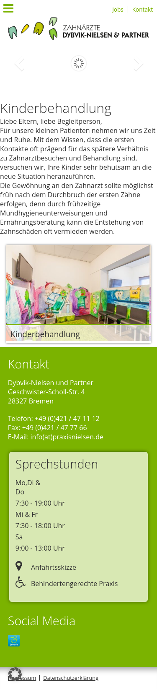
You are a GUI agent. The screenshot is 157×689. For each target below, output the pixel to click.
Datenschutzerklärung (70, 677)
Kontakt (142, 9)
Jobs (118, 9)
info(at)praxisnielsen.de (67, 436)
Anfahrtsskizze (45, 567)
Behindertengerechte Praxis (66, 583)
